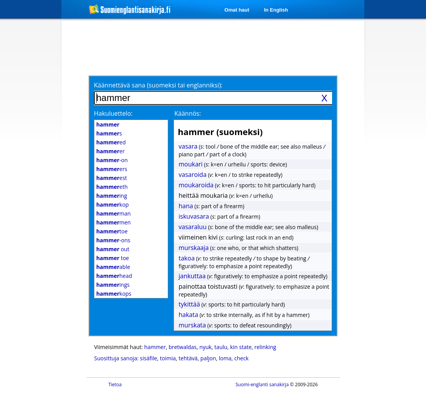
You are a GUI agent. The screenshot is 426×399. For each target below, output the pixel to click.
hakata (188, 314)
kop (112, 204)
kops (113, 293)
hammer (155, 347)
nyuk (205, 347)
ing (111, 195)
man (113, 213)
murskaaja (194, 247)
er (110, 151)
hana (186, 206)
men (113, 222)
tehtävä (188, 358)
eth (112, 186)
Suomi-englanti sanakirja (262, 384)
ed (111, 142)
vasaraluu (193, 227)
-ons (113, 240)
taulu (221, 347)
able (113, 267)
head (114, 275)
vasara (188, 146)
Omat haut (237, 10)
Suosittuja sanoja (115, 358)
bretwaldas (182, 347)
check (241, 358)
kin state (240, 347)
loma (225, 358)
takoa (187, 258)
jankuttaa (192, 276)
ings (113, 284)
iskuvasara (194, 216)
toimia (168, 358)
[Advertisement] (214, 47)
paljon (208, 358)
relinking (265, 347)
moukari (191, 164)
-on (112, 160)
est (111, 178)
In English (276, 10)
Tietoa (115, 384)
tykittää (189, 304)
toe (112, 231)
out (112, 249)
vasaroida (192, 174)
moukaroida (196, 185)
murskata (192, 325)
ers (111, 169)
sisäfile (148, 358)
